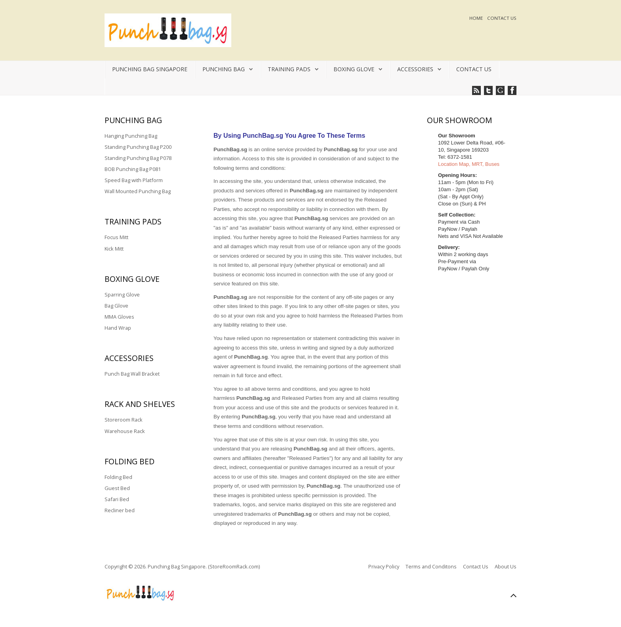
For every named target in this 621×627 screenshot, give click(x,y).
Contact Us (501, 18)
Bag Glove (116, 305)
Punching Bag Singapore (149, 69)
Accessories (415, 69)
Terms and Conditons (431, 566)
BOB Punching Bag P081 (133, 169)
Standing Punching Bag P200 (138, 146)
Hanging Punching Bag (131, 135)
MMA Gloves (119, 316)
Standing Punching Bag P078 (138, 158)
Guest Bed (117, 488)
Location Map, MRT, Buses (468, 164)
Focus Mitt (116, 237)
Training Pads (289, 69)
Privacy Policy (383, 566)
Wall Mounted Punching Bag (138, 191)
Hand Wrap (118, 327)
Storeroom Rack (124, 419)
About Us (505, 566)
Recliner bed (120, 510)
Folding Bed (118, 477)
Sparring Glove (122, 294)
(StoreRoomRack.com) (234, 566)
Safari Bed (117, 499)
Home (476, 18)
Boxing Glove (353, 69)
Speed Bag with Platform (134, 180)
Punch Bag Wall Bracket (132, 373)
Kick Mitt (114, 248)
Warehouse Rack (125, 431)
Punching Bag (223, 69)
